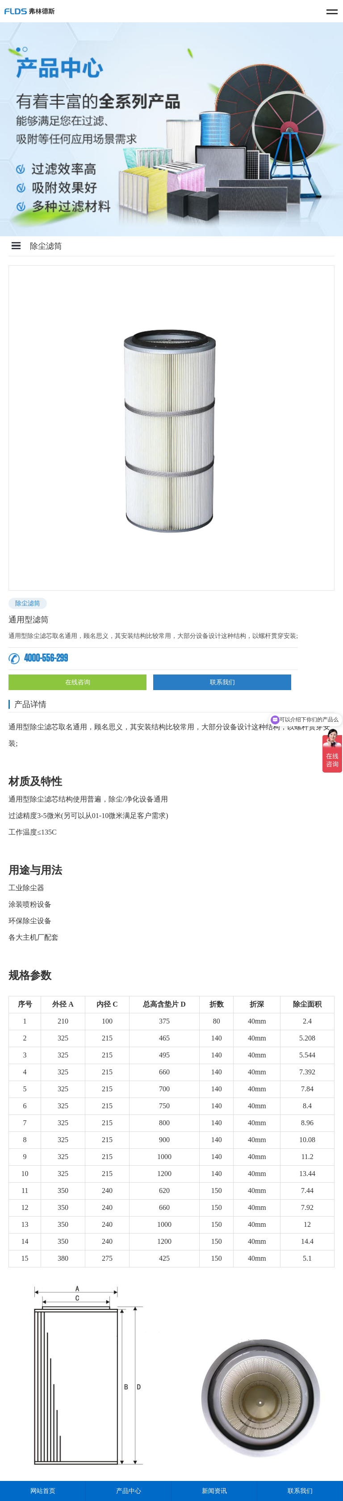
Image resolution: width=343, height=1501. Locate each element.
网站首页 (42, 1491)
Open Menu (16, 245)
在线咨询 (77, 682)
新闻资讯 (214, 1491)
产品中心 (128, 1491)
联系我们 (222, 682)
